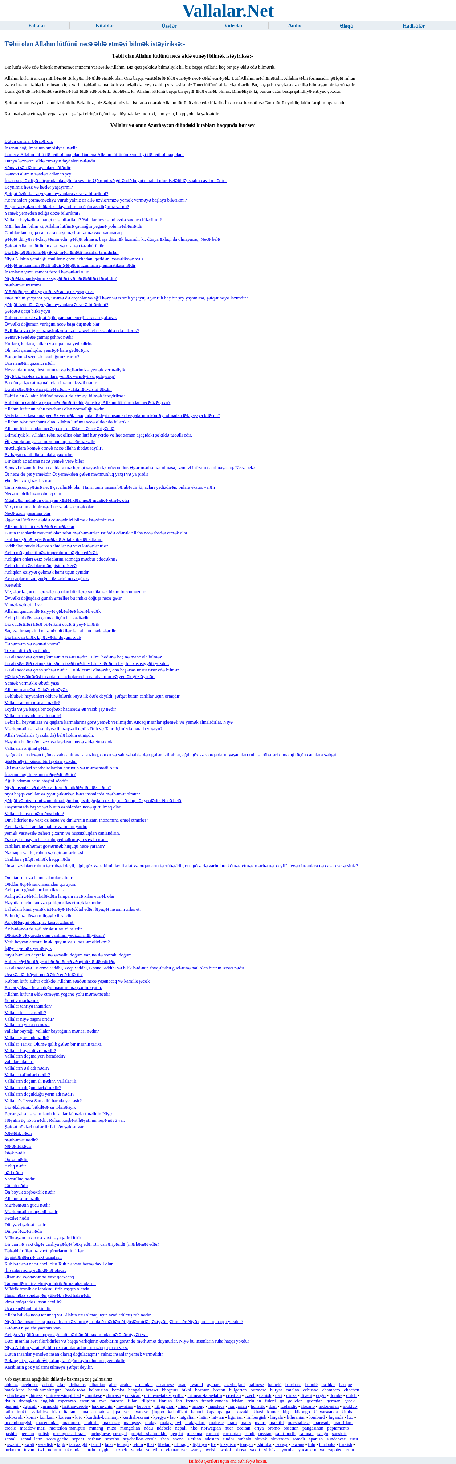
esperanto (67, 1400)
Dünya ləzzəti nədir (23, 1231)
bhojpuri (170, 1390)
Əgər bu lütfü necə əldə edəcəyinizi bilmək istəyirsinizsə (59, 519)
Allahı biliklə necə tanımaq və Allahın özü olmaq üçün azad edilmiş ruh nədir (78, 1315)
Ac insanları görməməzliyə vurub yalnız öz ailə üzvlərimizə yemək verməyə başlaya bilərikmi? (96, 200)
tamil (96, 1444)
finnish (165, 1400)
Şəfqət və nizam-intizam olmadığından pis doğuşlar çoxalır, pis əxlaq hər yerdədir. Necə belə (93, 800)
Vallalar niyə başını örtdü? (29, 1019)
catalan (292, 1390)
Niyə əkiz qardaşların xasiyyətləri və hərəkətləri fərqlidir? (61, 278)
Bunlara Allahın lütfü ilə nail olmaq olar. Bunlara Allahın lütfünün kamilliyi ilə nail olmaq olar (94, 154)
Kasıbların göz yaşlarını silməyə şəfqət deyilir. (49, 1367)
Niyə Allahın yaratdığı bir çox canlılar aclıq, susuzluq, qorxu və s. (66, 1347)
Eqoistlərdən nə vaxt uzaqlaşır (33, 1257)
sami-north (285, 1433)
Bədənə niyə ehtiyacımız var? (33, 1328)
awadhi (196, 1384)
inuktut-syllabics (32, 1411)
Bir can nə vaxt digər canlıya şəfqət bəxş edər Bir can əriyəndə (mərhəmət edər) (82, 1244)
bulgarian (238, 1390)
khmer (273, 1411)
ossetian (291, 1428)
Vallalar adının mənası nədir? (32, 702)
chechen (351, 1390)
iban (273, 1406)
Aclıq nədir (15, 1166)
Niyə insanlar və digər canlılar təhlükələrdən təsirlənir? (58, 787)
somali (299, 1439)
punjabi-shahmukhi (149, 1433)
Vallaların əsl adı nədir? (27, 1068)
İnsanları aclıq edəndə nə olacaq (36, 1270)
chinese (35, 1395)
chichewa (16, 1395)
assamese (165, 1384)
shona (178, 1439)
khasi (258, 1411)
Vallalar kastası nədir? (25, 1012)
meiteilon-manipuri (67, 1428)
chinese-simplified (63, 1395)
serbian (94, 1439)
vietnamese (176, 1449)
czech (250, 1395)
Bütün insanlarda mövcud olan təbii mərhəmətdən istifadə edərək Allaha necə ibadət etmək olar (96, 532)
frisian (238, 1400)
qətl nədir (14, 1172)
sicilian (194, 1439)
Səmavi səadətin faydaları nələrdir (38, 167)
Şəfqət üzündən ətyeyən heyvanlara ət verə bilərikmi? (57, 193)
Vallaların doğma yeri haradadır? (35, 1056)
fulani (270, 1400)
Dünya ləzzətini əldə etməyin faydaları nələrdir (50, 161)
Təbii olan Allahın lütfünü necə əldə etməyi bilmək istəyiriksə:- (65, 395)
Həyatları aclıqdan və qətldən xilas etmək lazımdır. (53, 902)
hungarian (237, 1406)
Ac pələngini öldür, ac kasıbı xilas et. (40, 922)
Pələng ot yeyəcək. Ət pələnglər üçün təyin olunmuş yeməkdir (65, 1360)
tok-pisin (228, 1444)
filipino (148, 1400)
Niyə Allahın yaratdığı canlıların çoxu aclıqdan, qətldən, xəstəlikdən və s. (74, 258)
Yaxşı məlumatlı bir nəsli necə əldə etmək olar (49, 506)
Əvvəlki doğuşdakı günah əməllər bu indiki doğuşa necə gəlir (63, 598)
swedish (45, 1444)
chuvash (113, 1395)
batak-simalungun (45, 1390)
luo (350, 1417)
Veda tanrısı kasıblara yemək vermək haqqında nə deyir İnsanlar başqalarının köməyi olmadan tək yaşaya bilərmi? (112, 415)
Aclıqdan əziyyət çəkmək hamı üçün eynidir (47, 572)
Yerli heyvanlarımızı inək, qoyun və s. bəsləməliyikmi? (57, 941)
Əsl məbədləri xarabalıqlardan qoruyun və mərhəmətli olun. (62, 767)
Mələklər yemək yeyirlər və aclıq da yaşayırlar (49, 291)
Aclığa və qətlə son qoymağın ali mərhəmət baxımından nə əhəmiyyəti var (76, 1334)
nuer (229, 1428)
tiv (213, 1444)
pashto (11, 1433)
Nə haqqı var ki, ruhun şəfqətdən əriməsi (44, 852)
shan (164, 1439)
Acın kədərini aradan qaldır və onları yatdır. (46, 826)
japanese (121, 1411)
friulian (254, 1400)
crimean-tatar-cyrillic (163, 1395)
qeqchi (177, 1433)
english (47, 1400)
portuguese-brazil (69, 1433)
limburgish (256, 1417)
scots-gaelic (57, 1439)
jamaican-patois (94, 1411)
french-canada (214, 1400)
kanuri (197, 1411)
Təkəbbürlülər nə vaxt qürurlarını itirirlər (44, 1250)
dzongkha (28, 1400)
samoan (306, 1433)
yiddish (271, 1449)
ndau (148, 1428)
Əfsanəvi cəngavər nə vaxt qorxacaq (39, 1276)
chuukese (93, 1395)
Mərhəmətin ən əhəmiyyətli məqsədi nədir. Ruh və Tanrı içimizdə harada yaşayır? (84, 728)
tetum (138, 1444)
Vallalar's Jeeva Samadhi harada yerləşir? (43, 1100)
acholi (47, 1384)
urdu (91, 1449)
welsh (210, 1449)
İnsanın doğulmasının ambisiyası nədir (41, 147)
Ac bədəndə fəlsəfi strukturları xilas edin (44, 928)
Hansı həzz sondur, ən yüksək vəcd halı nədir (48, 1295)
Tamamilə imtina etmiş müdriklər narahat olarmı (50, 1283)
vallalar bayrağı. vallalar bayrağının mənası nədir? (52, 1031)
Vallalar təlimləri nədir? (27, 1074)
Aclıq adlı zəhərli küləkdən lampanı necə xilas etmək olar (60, 896)
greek (350, 1400)
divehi (306, 1395)
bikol (186, 1390)
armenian (144, 1384)
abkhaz (11, 1384)
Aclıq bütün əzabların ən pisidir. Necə (41, 565)
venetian (154, 1449)
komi (31, 1417)
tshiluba (264, 1444)
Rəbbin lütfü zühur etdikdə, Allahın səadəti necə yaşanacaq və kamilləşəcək (77, 981)
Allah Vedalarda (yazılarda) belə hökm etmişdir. (49, 735)
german (334, 1400)
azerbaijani (234, 1384)
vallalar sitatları (19, 1061)
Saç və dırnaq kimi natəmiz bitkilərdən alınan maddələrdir (60, 630)
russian (264, 1433)
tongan (246, 1444)
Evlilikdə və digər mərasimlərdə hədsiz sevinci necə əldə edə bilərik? (72, 330)
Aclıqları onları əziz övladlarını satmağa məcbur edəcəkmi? (61, 559)
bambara (293, 1384)
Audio (295, 25)
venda (136, 1449)
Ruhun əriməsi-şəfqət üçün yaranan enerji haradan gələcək (61, 317)
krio (79, 1417)
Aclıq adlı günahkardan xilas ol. (34, 889)
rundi (250, 1433)
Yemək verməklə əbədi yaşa (32, 683)
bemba (118, 1390)
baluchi (275, 1384)
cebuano (310, 1390)
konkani (47, 1417)
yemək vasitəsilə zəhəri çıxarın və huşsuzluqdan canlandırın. (62, 833)
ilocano (308, 1406)
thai (150, 1444)
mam (232, 1422)
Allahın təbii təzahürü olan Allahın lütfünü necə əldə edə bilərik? (67, 422)
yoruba (287, 1449)
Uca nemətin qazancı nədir (30, 363)
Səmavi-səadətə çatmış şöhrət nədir (39, 337)
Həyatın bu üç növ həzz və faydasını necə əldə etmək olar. (60, 741)
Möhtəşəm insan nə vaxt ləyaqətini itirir (43, 1237)
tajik (61, 1444)
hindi (183, 1406)
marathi (276, 1422)
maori (260, 1422)
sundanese (336, 1439)
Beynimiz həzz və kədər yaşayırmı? (39, 187)
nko (193, 1428)
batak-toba (75, 1390)
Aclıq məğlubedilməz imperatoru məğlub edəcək (51, 552)
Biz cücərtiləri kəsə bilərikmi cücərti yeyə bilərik (52, 624)
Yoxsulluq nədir (20, 1179)
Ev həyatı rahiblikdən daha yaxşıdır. (39, 454)
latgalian (187, 1417)
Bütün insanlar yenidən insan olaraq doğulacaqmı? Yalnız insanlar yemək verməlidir (84, 1354)
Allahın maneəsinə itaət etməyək (36, 689)
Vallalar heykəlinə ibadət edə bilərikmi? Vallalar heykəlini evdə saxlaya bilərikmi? (83, 219)
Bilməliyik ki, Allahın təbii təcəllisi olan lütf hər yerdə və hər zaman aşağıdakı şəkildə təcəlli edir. (98, 435)
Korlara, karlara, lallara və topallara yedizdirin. (49, 343)
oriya (259, 1428)
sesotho (112, 1439)
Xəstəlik (13, 585)
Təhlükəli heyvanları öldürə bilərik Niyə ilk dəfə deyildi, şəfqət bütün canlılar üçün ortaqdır (92, 696)
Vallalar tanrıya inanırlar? (28, 1006)
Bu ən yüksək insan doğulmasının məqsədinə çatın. (53, 987)
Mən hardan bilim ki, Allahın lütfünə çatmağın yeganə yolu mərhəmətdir (74, 226)
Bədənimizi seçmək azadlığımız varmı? (42, 356)
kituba (347, 1411)
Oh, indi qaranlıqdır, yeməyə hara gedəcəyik (47, 350)
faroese (117, 1400)
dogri (321, 1395)
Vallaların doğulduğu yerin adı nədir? (40, 1094)
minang (96, 1428)
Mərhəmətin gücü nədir (27, 1205)
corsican (133, 1395)
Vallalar (36, 25)
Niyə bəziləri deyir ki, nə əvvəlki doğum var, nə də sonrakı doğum (68, 955)
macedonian (47, 1422)
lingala (276, 1417)
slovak (261, 1439)
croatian (233, 1395)
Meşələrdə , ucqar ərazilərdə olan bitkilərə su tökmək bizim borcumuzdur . (76, 591)
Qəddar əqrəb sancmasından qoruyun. (40, 884)
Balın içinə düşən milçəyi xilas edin (39, 915)
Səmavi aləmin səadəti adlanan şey (38, 174)
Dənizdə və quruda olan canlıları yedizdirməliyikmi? (55, 935)
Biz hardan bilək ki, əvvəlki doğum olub (43, 637)
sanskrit (339, 1433)
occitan (243, 1428)
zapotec (335, 1449)
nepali (180, 1428)
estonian (87, 1400)
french (192, 1400)
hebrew (144, 1406)
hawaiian (124, 1406)
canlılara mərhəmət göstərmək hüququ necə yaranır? (55, 846)
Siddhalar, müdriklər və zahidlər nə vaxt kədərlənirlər (56, 546)
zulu (350, 1449)
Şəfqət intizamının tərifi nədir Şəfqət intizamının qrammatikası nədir (70, 265)
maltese (216, 1422)
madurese (71, 1422)
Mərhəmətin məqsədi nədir (31, 1211)
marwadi (321, 1422)
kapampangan (219, 1411)
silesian (212, 1439)
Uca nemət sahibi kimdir (28, 1308)
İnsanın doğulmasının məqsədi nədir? (40, 774)
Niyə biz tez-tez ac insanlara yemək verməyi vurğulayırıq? (60, 376)
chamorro (331, 1390)
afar (61, 1384)
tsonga (281, 1444)
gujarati (30, 1406)
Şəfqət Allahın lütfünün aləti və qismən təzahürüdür (54, 245)
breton (219, 1390)
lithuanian (296, 1417)
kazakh (242, 1411)
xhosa (240, 1449)
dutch (351, 1395)
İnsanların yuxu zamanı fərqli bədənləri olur (47, 271)
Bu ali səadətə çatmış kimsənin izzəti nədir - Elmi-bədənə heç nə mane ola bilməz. (84, 656)
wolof (225, 1449)
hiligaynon (165, 1406)
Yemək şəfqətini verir (25, 604)
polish (43, 1433)
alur (112, 1384)
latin (203, 1417)
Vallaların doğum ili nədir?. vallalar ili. (41, 1081)
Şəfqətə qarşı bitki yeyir (28, 311)
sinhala (244, 1439)
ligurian (235, 1417)
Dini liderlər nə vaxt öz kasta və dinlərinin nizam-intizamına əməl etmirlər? (76, 820)
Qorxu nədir (16, 1159)
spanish (316, 1439)
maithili (91, 1422)
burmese (258, 1390)
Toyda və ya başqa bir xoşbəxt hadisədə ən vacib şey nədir (60, 709)
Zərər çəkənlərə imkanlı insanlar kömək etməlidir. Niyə (58, 1113)
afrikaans (77, 1384)
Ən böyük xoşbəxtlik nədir (30, 480)
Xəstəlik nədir (18, 1133)
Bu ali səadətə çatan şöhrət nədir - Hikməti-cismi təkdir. (58, 389)
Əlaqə (346, 26)
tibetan (164, 1444)
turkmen (12, 1449)
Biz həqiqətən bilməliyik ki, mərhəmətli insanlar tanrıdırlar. (62, 252)
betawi (152, 1390)
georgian (314, 1400)
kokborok (14, 1417)
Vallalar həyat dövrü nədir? (30, 1050)
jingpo (158, 1411)
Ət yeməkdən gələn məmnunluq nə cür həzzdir (50, 441)
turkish (346, 1444)
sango (322, 1433)
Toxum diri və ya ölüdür (27, 650)
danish (265, 1395)
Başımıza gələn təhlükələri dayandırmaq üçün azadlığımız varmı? (67, 206)
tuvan (29, 1449)
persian (27, 1433)
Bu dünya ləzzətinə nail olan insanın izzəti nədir (51, 382)
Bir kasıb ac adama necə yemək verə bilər (44, 461)
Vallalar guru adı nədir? (27, 1037)
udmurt (54, 1449)
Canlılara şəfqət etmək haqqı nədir (38, 859)
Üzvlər (169, 26)
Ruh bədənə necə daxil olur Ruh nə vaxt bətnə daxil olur (59, 1263)
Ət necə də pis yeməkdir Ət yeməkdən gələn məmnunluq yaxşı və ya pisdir (76, 474)
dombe (336, 1395)
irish (56, 1411)
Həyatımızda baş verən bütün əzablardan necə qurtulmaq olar (63, 807)
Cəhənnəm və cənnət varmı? (32, 643)
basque (345, 1384)
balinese (256, 1384)
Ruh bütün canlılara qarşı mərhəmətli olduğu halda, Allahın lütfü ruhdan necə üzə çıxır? (88, 402)
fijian (133, 1400)
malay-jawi (171, 1422)
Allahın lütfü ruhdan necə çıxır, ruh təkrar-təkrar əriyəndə (60, 428)
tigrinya (200, 1444)
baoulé (311, 1384)
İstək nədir (15, 1152)
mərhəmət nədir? (21, 1139)
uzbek (121, 1449)
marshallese (298, 1422)
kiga (287, 1411)
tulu (311, 1444)
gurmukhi (49, 1406)
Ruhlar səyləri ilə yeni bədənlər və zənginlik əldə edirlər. (60, 961)
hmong (198, 1406)
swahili (14, 1444)
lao (173, 1417)
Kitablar (105, 25)
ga (282, 1400)
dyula (10, 1400)
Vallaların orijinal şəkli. (27, 748)
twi (41, 1449)
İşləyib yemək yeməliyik (28, 948)
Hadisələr (414, 26)
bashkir (328, 1384)
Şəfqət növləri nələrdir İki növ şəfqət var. (45, 1126)
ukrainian (74, 1449)
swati (29, 1444)
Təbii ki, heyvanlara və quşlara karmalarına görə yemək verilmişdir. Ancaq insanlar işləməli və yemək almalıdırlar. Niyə (119, 722)
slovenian (280, 1439)
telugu (123, 1444)
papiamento (338, 1428)
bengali (135, 1390)
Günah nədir (16, 1185)
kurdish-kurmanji (102, 1417)
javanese (140, 1411)
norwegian (211, 1428)
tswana (297, 1444)
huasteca (216, 1406)
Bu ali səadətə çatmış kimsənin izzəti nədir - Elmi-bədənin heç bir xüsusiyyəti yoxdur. (87, 663)
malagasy (132, 1422)
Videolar (233, 25)
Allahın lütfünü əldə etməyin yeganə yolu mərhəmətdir (57, 994)
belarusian (98, 1390)
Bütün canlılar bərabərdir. (29, 141)
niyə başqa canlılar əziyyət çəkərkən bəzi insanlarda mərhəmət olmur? (72, 794)
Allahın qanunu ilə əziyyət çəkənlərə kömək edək (53, 611)
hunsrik (258, 1406)
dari (278, 1395)
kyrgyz (159, 1417)
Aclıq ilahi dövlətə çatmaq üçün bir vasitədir (47, 617)
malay (150, 1422)
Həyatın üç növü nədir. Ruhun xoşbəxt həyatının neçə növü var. (65, 1120)
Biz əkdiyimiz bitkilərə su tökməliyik (40, 1107)
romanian (232, 1433)
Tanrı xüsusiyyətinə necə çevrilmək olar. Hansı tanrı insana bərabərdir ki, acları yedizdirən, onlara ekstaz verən (110, 487)
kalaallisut (177, 1411)
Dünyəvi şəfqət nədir (25, 1224)
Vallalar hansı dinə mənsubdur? (34, 813)
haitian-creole (75, 1406)
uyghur (105, 1449)
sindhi (228, 1439)
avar (182, 1384)
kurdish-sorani (136, 1417)
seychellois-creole (139, 1439)
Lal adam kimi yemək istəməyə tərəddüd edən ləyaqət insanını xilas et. (73, 909)
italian (69, 1411)
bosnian (202, 1390)
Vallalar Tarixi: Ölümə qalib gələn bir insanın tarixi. (53, 1044)
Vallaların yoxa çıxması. (27, 1024)
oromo (274, 1428)
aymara (214, 1384)
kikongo (302, 1411)
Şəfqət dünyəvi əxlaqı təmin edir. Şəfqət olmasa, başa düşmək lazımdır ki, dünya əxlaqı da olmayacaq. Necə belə (112, 239)
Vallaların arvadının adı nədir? (33, 715)
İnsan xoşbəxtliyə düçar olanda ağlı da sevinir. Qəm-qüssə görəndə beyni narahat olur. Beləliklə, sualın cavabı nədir (116, 180)
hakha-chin (102, 1406)
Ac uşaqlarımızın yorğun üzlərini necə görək (47, 578)
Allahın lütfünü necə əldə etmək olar (40, 526)
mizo (112, 1428)
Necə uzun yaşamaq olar (28, 513)
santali (11, 1439)
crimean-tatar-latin (205, 1395)
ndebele (164, 1428)
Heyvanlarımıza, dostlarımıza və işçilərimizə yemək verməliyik (65, 369)
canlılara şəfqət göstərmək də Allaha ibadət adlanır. (54, 539)
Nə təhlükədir (18, 1146)
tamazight (78, 1444)
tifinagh (181, 1444)
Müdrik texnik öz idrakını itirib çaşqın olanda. (47, 1288)
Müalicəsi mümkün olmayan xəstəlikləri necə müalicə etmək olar (67, 500)
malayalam (195, 1422)
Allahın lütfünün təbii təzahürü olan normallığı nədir (54, 409)
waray (195, 1449)
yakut (255, 1449)
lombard (317, 1417)
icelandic (289, 1406)
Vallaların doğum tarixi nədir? (33, 1087)
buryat (276, 1390)
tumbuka (327, 1444)
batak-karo (15, 1390)
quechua (194, 1433)
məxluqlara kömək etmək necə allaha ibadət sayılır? (54, 448)
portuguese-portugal (108, 1433)
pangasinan (312, 1428)
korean (64, 1417)
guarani (12, 1406)
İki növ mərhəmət (22, 1000)
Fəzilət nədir (17, 1218)
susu (354, 1439)
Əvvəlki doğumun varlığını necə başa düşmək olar (52, 324)
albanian (97, 1384)
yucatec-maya (311, 1449)
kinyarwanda (326, 1411)
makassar (111, 1422)
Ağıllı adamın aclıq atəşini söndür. (37, 780)
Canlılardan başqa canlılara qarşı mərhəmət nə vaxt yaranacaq (63, 232)
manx (246, 1422)
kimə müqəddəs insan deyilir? (33, 1301)
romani (212, 1433)
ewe (103, 1400)
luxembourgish (19, 1422)
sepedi (78, 1439)
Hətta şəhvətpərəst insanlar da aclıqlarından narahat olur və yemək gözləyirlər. (80, 676)
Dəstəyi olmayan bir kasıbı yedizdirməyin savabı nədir (56, 839)
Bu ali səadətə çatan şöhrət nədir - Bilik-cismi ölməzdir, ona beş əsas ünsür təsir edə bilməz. (92, 670)
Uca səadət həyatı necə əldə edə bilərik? (44, 974)
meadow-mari (32, 1428)
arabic (125, 1384)
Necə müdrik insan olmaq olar (33, 493)
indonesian (329, 1406)
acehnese (29, 1384)
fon (179, 1400)
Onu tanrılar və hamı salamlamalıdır (39, 877)
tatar (109, 1444)
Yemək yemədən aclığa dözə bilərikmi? (43, 213)
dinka (291, 1395)
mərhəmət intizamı (23, 285)
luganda (336, 1417)
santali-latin (31, 1439)
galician (295, 1400)
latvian (218, 1417)
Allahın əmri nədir (22, 1198)
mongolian (130, 1428)
